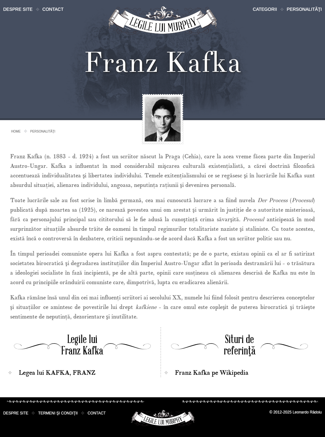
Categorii (265, 9)
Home (16, 131)
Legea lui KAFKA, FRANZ (57, 373)
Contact (53, 9)
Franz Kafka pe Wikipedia (212, 373)
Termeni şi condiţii (58, 413)
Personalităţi (304, 9)
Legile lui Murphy (163, 20)
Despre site (18, 9)
